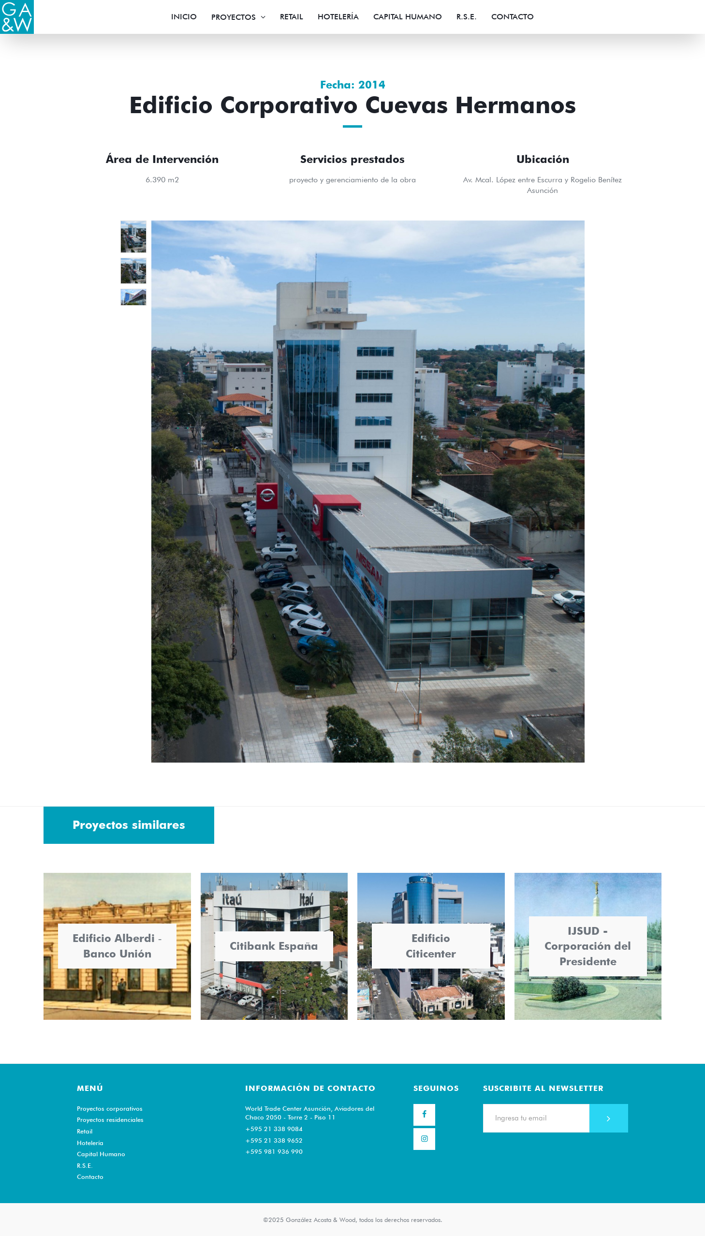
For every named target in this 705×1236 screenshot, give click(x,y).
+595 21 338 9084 (274, 1129)
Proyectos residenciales (110, 1119)
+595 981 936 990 (274, 1151)
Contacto (512, 16)
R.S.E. (466, 16)
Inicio (184, 16)
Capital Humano (407, 16)
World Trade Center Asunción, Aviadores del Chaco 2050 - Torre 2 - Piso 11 (309, 1112)
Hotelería (338, 16)
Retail (291, 16)
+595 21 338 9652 (274, 1140)
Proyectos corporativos (110, 1108)
